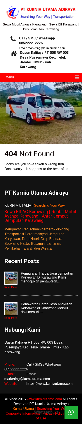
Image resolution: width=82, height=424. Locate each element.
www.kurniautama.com (45, 399)
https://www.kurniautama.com (49, 383)
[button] (71, 412)
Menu (9, 77)
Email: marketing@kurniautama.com (42, 48)
